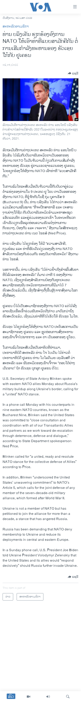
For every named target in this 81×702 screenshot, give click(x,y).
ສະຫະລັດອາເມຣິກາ (16, 26)
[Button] (73, 73)
